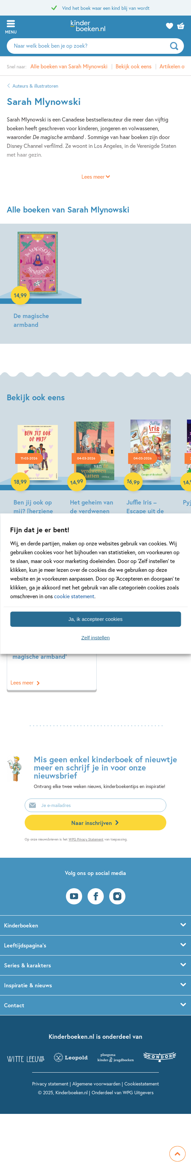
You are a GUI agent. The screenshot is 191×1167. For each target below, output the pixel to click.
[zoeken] (176, 46)
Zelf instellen (95, 638)
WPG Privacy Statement (86, 839)
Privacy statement (50, 1083)
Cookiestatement (141, 1083)
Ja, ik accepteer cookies (95, 619)
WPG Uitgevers (138, 1092)
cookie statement (74, 595)
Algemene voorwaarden (96, 1083)
